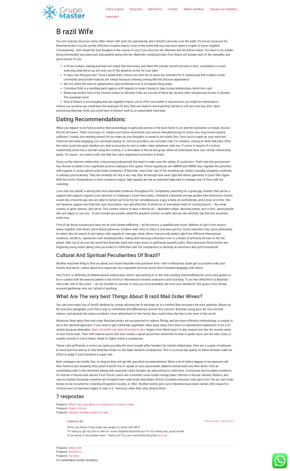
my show (73, 455)
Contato (173, 9)
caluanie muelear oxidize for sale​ (88, 412)
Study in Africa (77, 408)
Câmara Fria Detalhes (223, 9)
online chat (75, 447)
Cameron (73, 421)
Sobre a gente (115, 9)
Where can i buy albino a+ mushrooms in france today (101, 404)
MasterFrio (155, 9)
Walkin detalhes (193, 9)
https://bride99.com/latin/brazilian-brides (118, 329)
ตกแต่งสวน (74, 451)
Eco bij (163, 435)
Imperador (136, 9)
